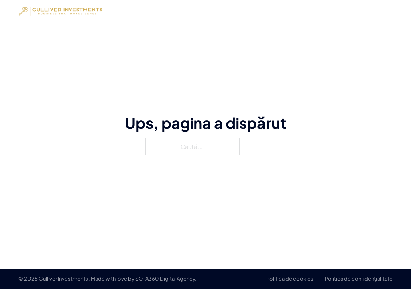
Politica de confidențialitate (359, 278)
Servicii (341, 10)
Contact (378, 10)
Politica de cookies (289, 278)
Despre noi (300, 10)
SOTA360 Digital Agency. (166, 278)
